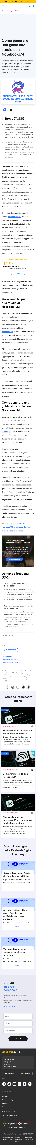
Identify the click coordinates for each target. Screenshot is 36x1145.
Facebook (18, 687)
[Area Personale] (33, 6)
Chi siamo (5, 1096)
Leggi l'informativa (9, 1006)
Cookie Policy (12, 1138)
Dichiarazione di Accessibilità (28, 1138)
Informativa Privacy (6, 1138)
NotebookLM (11, 650)
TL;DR (19, 119)
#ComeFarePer (7, 656)
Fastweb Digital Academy (9, 1112)
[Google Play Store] (25, 1073)
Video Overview (14, 217)
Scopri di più (14, 559)
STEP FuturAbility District (9, 1115)
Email (28, 687)
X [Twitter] (12, 687)
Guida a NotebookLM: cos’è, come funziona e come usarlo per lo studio (17, 527)
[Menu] (2, 6)
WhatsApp (23, 687)
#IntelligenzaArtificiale (9, 659)
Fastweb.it (5, 1103)
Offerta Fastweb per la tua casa (18, 2)
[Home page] (15, 6)
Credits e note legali (8, 1100)
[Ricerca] (30, 6)
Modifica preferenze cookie (18, 1139)
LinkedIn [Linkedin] (7, 687)
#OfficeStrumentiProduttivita (11, 663)
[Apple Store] (9, 1073)
